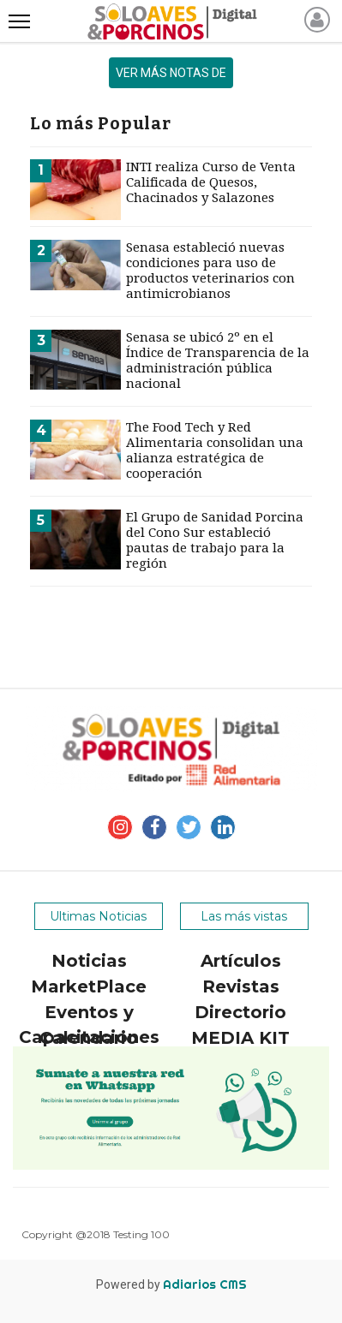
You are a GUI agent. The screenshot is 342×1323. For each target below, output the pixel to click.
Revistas (240, 986)
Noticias (89, 961)
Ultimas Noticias (98, 916)
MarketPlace (89, 986)
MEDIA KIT (240, 1038)
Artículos (241, 961)
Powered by (171, 1284)
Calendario (88, 1038)
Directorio (240, 1012)
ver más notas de (171, 73)
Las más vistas (244, 916)
